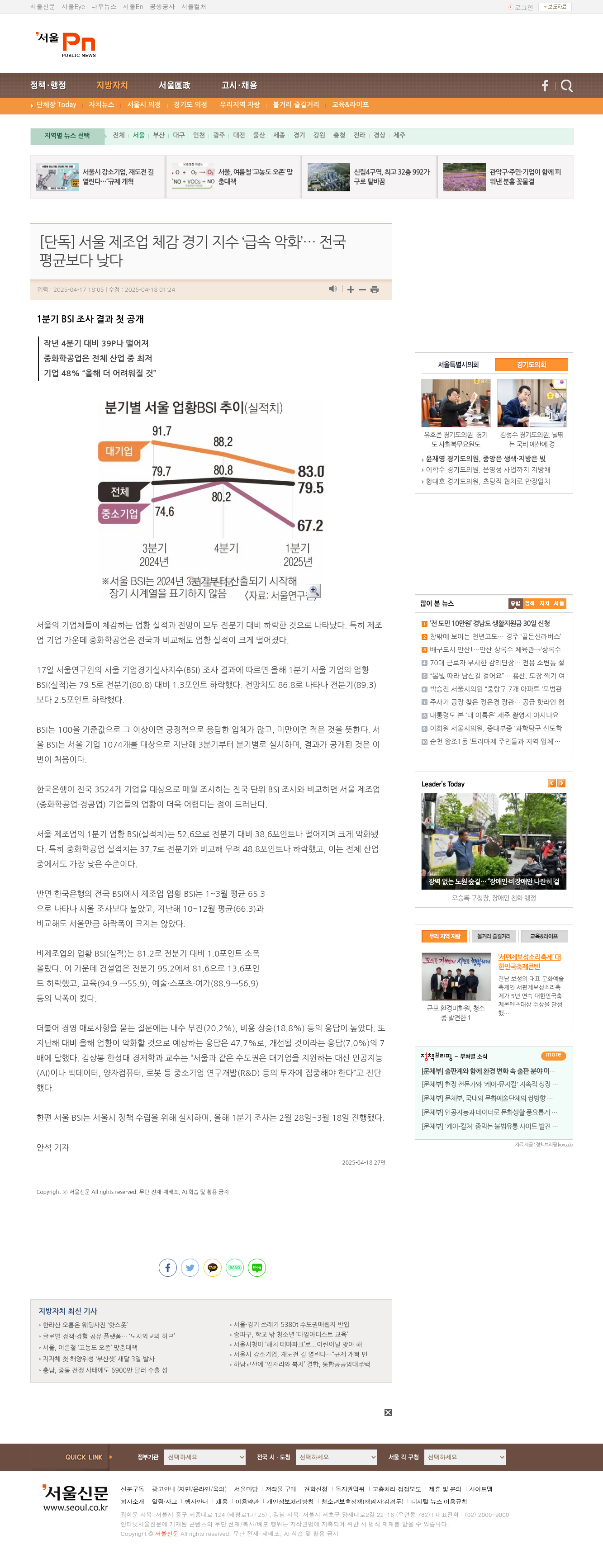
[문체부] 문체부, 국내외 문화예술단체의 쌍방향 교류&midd (500, 1098)
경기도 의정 (191, 104)
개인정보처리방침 (289, 1501)
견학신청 (316, 1488)
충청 (339, 135)
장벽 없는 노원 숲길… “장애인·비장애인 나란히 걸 (493, 881)
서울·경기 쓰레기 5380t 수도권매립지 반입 (292, 1325)
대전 (239, 135)
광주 (219, 135)
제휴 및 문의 (445, 1488)
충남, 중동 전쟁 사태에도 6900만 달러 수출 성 (105, 1370)
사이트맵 (481, 1488)
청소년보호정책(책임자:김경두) (362, 1501)
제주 (399, 135)
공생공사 (162, 6)
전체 (119, 135)
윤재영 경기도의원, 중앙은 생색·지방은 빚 (486, 458)
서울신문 (43, 6)
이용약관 (247, 1501)
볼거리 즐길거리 (296, 104)
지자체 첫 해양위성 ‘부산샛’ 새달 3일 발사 (99, 1359)
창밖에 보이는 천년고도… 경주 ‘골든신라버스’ (495, 636)
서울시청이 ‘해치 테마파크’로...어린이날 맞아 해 (298, 1344)
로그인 (524, 7)
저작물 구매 (280, 1488)
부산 (159, 135)
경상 (379, 135)
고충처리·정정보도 (396, 1488)
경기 (299, 135)
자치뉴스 (101, 104)
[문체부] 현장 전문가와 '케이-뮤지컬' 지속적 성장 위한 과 (496, 1084)
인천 (199, 135)
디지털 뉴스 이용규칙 (439, 1501)
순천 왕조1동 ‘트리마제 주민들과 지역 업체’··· (495, 741)
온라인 (201, 1488)
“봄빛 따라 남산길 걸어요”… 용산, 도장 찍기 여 (497, 676)
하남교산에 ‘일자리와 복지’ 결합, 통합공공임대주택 (302, 1364)
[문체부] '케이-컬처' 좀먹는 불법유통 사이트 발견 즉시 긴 (496, 1126)
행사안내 (196, 1501)
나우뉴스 (104, 6)
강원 (319, 135)
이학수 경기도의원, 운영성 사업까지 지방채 (488, 469)
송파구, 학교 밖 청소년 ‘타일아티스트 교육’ (291, 1334)
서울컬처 (194, 6)
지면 (184, 1488)
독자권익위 (350, 1488)
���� (515, 603)
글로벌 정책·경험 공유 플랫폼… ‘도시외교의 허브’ (109, 1336)
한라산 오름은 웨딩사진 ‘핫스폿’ (85, 1325)
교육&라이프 (350, 104)
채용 (222, 1501)
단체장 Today (56, 104)
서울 (139, 135)
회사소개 (132, 1501)
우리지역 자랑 (240, 104)
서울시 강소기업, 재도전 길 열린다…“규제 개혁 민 (301, 1354)
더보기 (553, 1056)
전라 (359, 135)
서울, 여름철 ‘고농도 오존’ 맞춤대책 (90, 1348)
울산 (259, 135)
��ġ (530, 603)
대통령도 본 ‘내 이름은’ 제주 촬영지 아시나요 (494, 715)
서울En (133, 6)
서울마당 (245, 1488)
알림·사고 (164, 1501)
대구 (179, 135)
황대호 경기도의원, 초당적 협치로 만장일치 (488, 481)
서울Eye (73, 6)
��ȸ (559, 603)
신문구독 (132, 1488)
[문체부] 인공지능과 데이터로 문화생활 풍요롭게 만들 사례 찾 (503, 1112)
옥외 (218, 1488)
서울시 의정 (144, 104)
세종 (279, 135)
